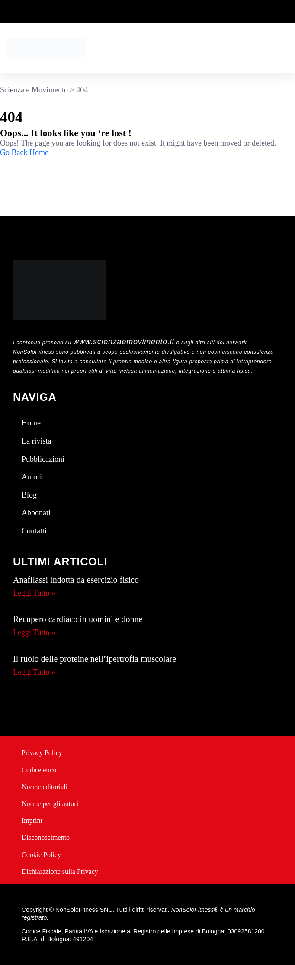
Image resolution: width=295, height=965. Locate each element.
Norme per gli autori (50, 803)
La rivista (36, 441)
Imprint (32, 820)
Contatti (34, 531)
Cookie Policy (41, 854)
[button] (286, 47)
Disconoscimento (46, 837)
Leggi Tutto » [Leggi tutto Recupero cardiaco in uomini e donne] (34, 632)
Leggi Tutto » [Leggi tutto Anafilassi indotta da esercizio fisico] (34, 593)
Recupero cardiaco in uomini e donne (77, 619)
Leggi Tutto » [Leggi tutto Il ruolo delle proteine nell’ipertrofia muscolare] (34, 672)
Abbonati (36, 512)
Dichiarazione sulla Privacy (60, 871)
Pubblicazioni (43, 459)
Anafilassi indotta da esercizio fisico (76, 579)
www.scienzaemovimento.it (123, 341)
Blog (29, 495)
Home (31, 423)
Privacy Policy (42, 752)
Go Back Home (24, 152)
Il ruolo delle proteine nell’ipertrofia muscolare (94, 658)
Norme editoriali (44, 786)
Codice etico (39, 770)
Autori (32, 477)
